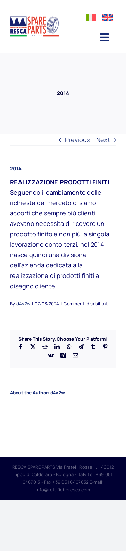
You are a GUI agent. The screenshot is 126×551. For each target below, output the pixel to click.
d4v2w (23, 304)
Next (103, 140)
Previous (77, 140)
